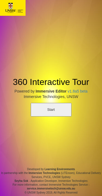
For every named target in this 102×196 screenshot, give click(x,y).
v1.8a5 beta (78, 91)
